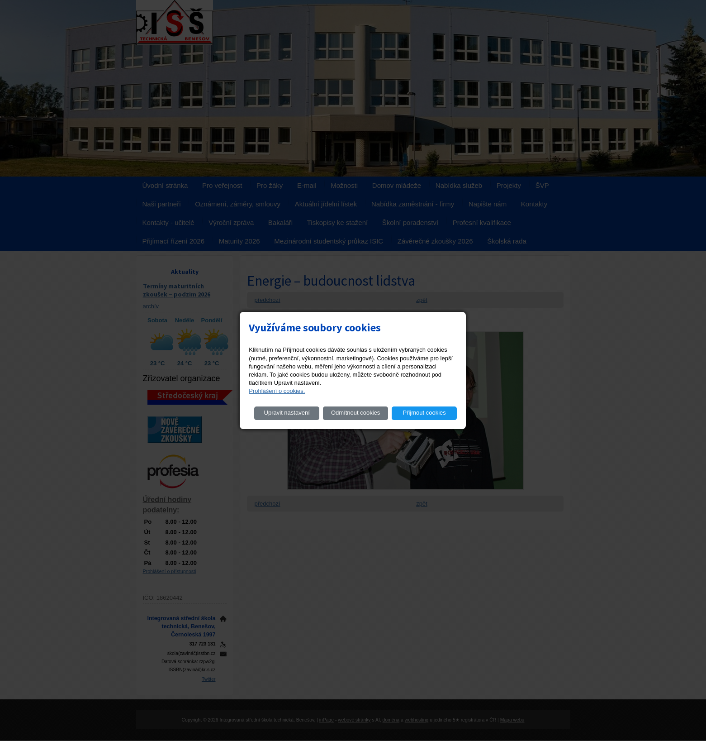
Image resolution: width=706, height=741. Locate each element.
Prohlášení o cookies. (277, 390)
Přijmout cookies (424, 412)
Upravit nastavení (287, 412)
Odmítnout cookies (355, 412)
